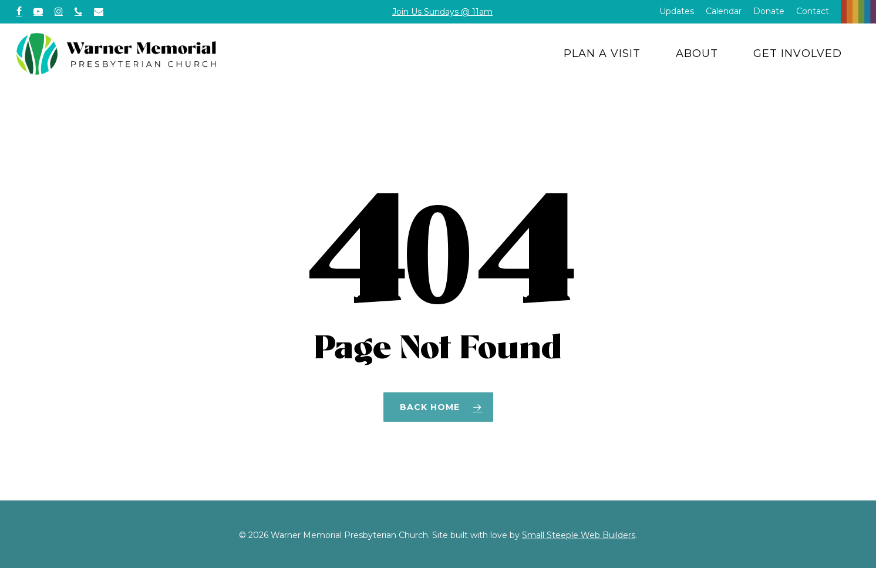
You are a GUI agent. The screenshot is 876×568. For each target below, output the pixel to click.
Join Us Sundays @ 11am (442, 11)
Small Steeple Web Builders (578, 535)
